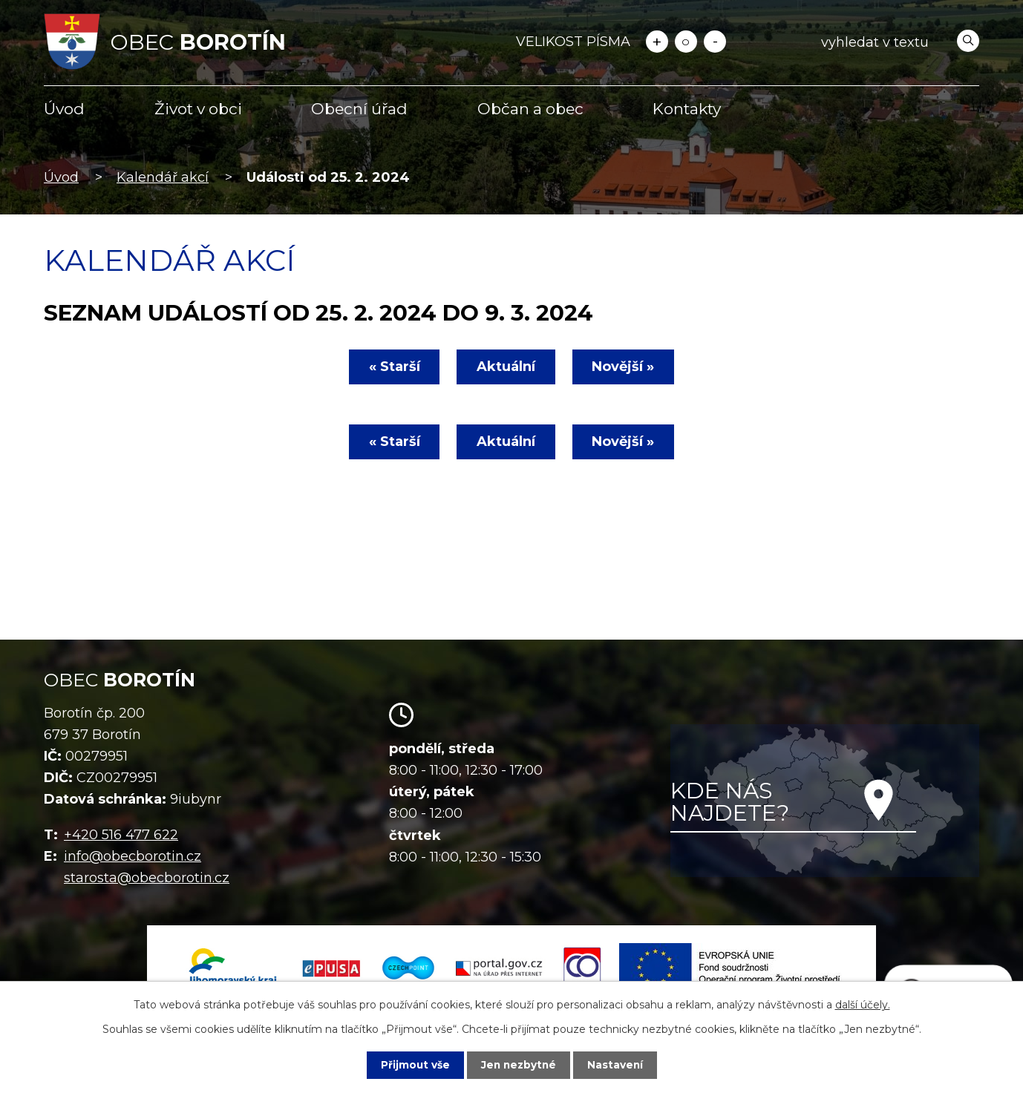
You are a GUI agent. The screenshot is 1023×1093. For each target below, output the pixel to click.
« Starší (392, 366)
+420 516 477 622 (121, 835)
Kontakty (687, 108)
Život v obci (198, 108)
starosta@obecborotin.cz (146, 878)
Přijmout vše (413, 1064)
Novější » (625, 366)
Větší (657, 41)
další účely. (862, 1004)
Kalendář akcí (163, 177)
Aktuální (506, 366)
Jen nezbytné (519, 1064)
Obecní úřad (359, 108)
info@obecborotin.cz (132, 856)
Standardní (686, 41)
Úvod (64, 108)
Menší (715, 41)
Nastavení (617, 1064)
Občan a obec (530, 108)
